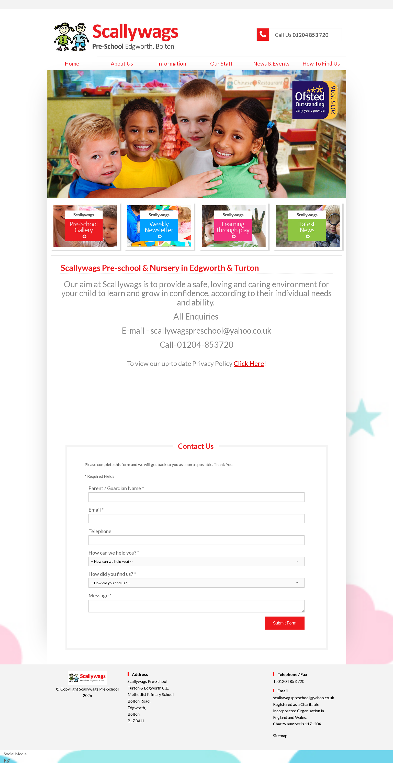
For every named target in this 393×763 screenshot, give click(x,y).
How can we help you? (196, 558)
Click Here (249, 363)
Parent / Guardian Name (196, 493)
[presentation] (127, 627)
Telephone (196, 536)
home (72, 63)
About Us (122, 63)
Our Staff (221, 63)
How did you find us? (196, 579)
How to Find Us (321, 63)
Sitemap (280, 735)
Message (196, 602)
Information (171, 63)
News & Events (271, 63)
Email (196, 515)
